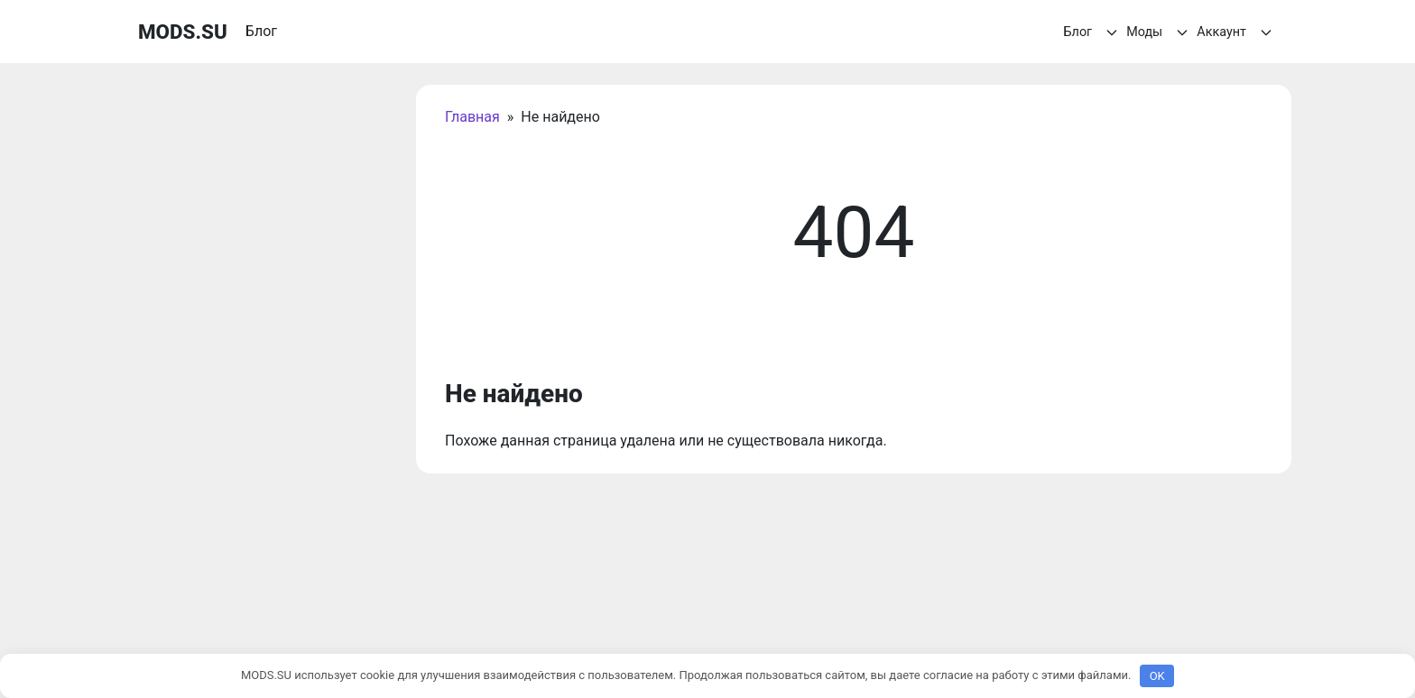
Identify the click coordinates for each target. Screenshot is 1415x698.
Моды (1159, 32)
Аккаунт (1237, 32)
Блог (1094, 32)
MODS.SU (182, 31)
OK (1157, 676)
